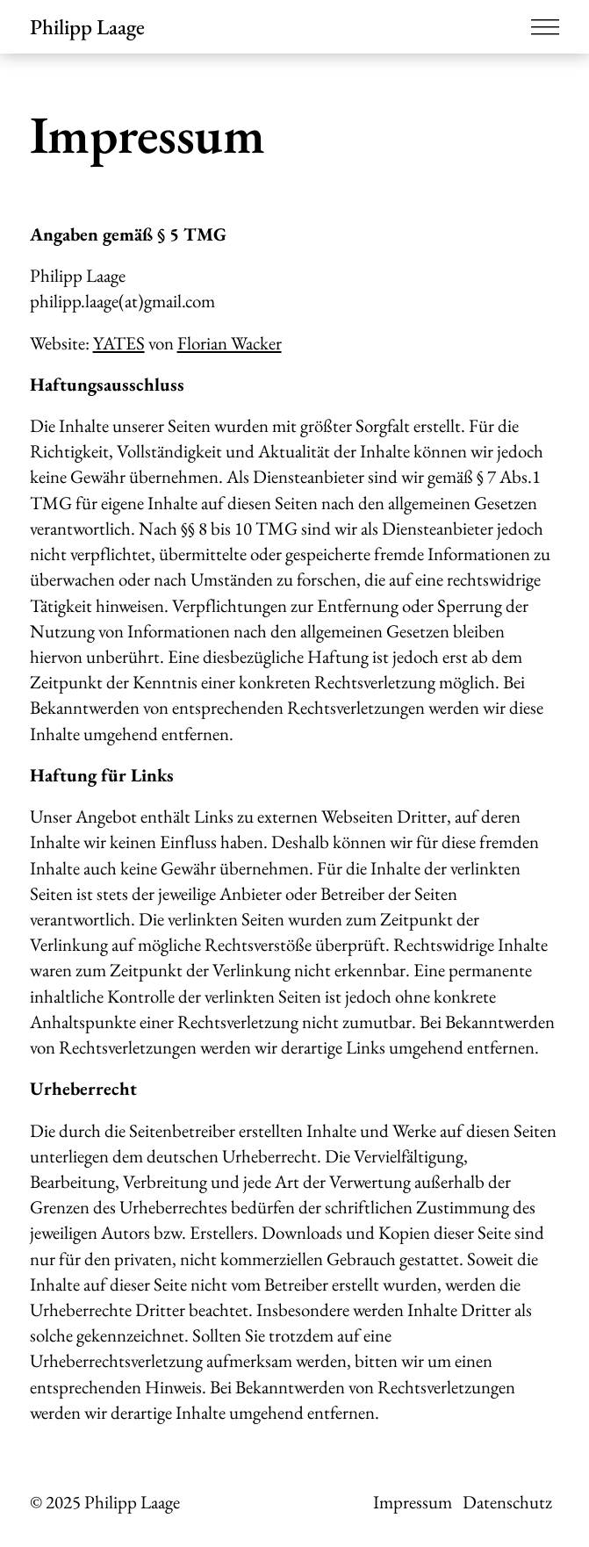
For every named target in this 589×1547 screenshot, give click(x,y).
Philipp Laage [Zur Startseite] (87, 26)
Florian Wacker (229, 343)
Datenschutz (507, 1502)
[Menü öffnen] (545, 26)
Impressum (412, 1502)
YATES (119, 343)
